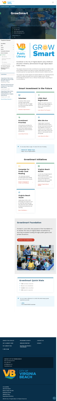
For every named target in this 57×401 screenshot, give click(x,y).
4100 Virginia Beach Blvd (18, 31)
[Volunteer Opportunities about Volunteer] (25, 98)
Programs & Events (25, 340)
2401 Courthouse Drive (9, 360)
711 (13, 37)
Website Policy (6, 394)
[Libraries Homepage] (8, 2)
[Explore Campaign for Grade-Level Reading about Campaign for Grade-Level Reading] (25, 171)
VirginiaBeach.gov (8, 366)
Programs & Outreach (5, 40)
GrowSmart (3, 54)
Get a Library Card (8, 343)
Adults (2, 49)
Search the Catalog (8, 340)
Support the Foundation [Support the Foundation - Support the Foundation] (25, 239)
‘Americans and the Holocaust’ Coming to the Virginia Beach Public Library (7, 86)
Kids (2, 45)
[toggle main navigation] (53, 2)
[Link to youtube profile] (8, 349)
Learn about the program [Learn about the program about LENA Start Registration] (45, 110)
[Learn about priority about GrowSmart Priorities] (25, 121)
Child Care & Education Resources (6, 59)
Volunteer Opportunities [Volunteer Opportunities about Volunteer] (24, 109)
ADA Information (7, 388)
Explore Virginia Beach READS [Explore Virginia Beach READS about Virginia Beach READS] (45, 185)
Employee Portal (7, 392)
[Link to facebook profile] (4, 349)
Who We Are (4, 56)
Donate (39, 343)
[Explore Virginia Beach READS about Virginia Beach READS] (45, 170)
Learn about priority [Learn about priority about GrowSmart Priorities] (23, 133)
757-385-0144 (16, 29)
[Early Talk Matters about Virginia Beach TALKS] (25, 196)
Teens (2, 47)
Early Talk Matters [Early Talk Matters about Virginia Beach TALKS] (23, 210)
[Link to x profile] (3, 349)
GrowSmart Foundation (6, 64)
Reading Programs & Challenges (5, 68)
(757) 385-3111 (7, 362)
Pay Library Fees (7, 345)
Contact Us (40, 340)
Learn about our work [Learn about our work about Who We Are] (44, 136)
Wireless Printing (25, 343)
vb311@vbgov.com (8, 364)
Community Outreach (5, 51)
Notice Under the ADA (8, 390)
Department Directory (8, 396)
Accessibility (6, 386)
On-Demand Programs (7, 65)
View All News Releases (7, 99)
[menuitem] (11, 340)
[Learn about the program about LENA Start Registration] (45, 99)
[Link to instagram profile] (6, 349)
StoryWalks (3, 43)
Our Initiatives (4, 62)
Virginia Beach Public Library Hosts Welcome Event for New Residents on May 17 (7, 79)
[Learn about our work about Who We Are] (45, 120)
